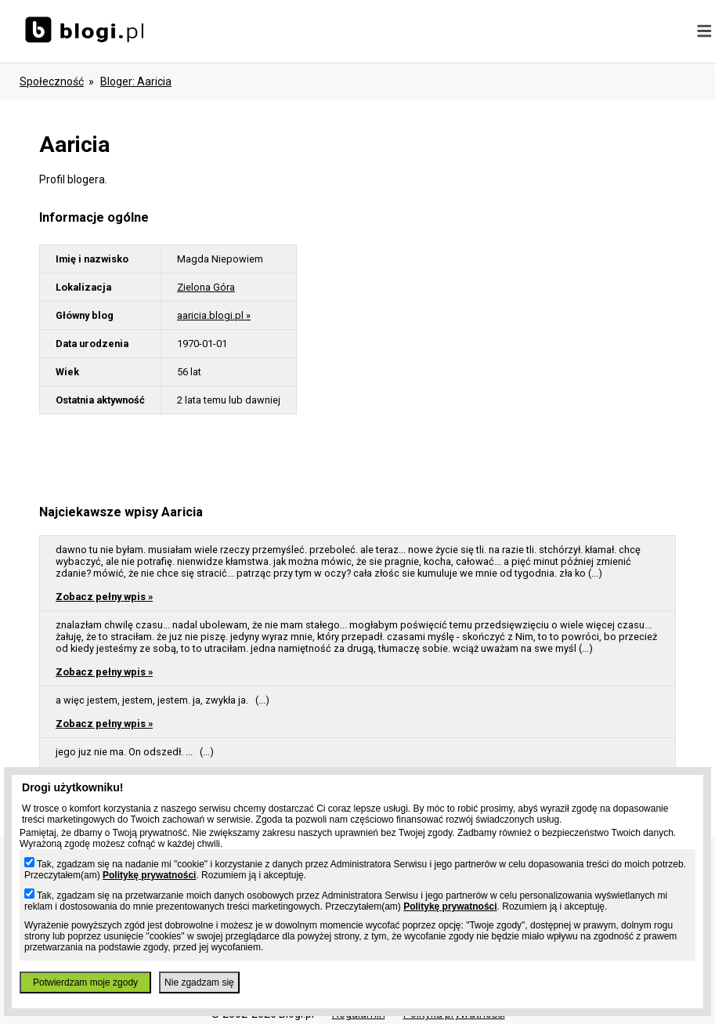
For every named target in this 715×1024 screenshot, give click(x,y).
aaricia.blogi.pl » (214, 315)
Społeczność (52, 81)
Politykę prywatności (149, 875)
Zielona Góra (206, 287)
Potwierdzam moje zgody (85, 982)
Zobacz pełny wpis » (104, 596)
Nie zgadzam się (199, 982)
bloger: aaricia (136, 81)
